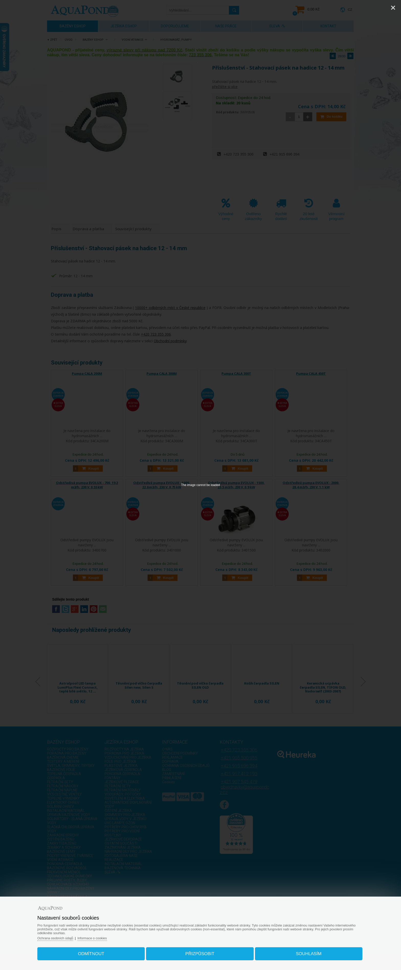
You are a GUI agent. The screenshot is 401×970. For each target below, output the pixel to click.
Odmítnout (93, 953)
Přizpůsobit (199, 953)
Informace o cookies (95, 937)
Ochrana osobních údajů (58, 937)
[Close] (393, 7)
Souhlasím (307, 953)
